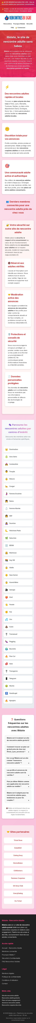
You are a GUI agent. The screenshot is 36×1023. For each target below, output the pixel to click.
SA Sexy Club (18, 886)
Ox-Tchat (18, 901)
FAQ (12, 27)
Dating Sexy (18, 855)
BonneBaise (18, 863)
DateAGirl (18, 848)
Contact (5, 984)
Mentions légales (8, 973)
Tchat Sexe (18, 840)
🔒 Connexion (20, 27)
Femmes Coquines (18, 878)
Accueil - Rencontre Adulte (12, 948)
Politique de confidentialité (11, 977)
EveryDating (18, 893)
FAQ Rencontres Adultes (11, 961)
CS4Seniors (18, 871)
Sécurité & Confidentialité (11, 958)
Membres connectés (9, 951)
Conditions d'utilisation (10, 980)
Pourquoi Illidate (19, 24)
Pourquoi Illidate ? (8, 955)
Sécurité (29, 24)
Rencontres (8, 24)
